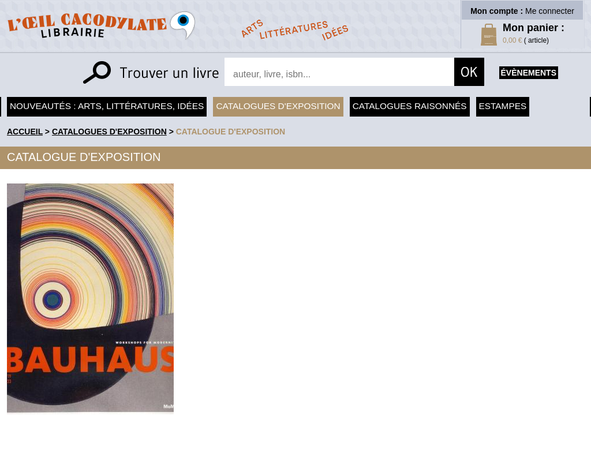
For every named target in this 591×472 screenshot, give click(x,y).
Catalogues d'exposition (278, 106)
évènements (528, 72)
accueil (25, 131)
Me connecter (549, 11)
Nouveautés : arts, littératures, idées (107, 106)
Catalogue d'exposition (231, 131)
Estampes (503, 106)
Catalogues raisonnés (410, 106)
